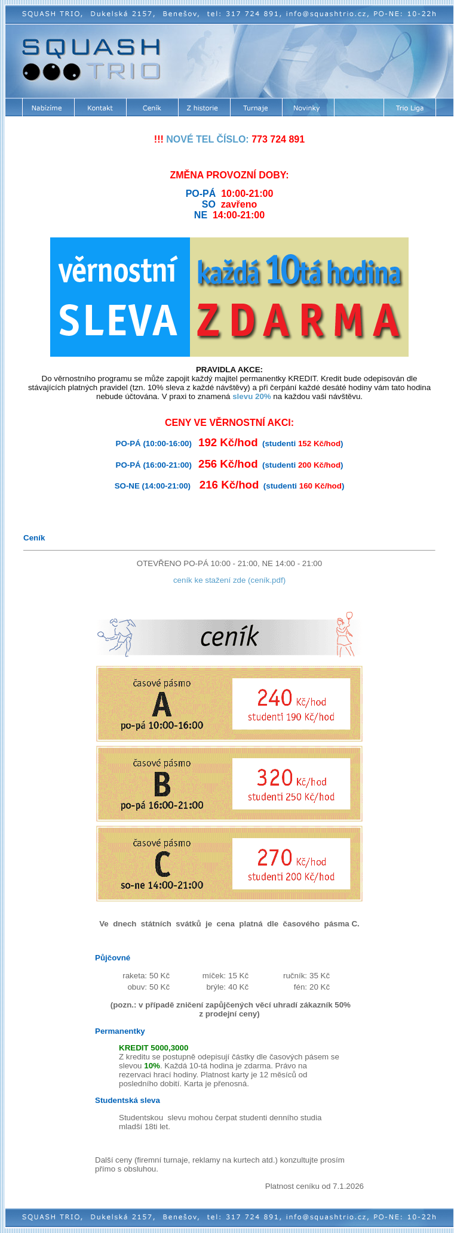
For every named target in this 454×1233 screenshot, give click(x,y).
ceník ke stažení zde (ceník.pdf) (229, 580)
